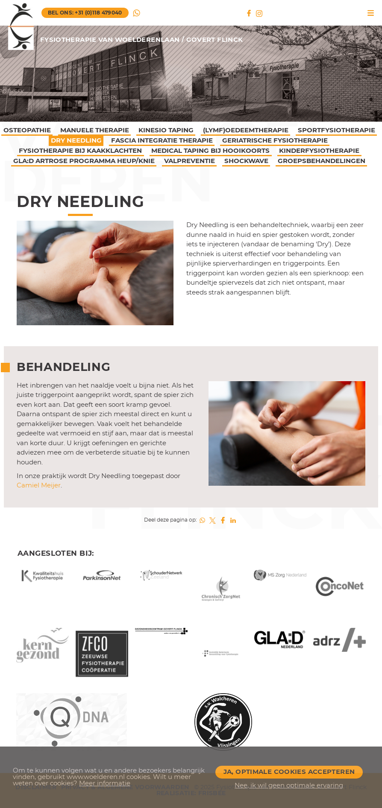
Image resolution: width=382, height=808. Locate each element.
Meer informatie (104, 783)
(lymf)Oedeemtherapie (245, 130)
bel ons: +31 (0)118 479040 (85, 12)
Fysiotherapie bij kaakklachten (80, 151)
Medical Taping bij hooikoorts (210, 151)
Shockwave (246, 161)
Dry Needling (76, 140)
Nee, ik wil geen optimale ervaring (289, 785)
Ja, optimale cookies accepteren (289, 772)
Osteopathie (27, 130)
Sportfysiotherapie (336, 130)
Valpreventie (189, 161)
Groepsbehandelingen (321, 161)
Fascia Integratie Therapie (162, 140)
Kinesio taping (166, 130)
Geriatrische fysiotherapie (275, 140)
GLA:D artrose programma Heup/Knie (84, 161)
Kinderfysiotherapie (319, 151)
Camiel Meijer (39, 485)
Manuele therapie (94, 130)
